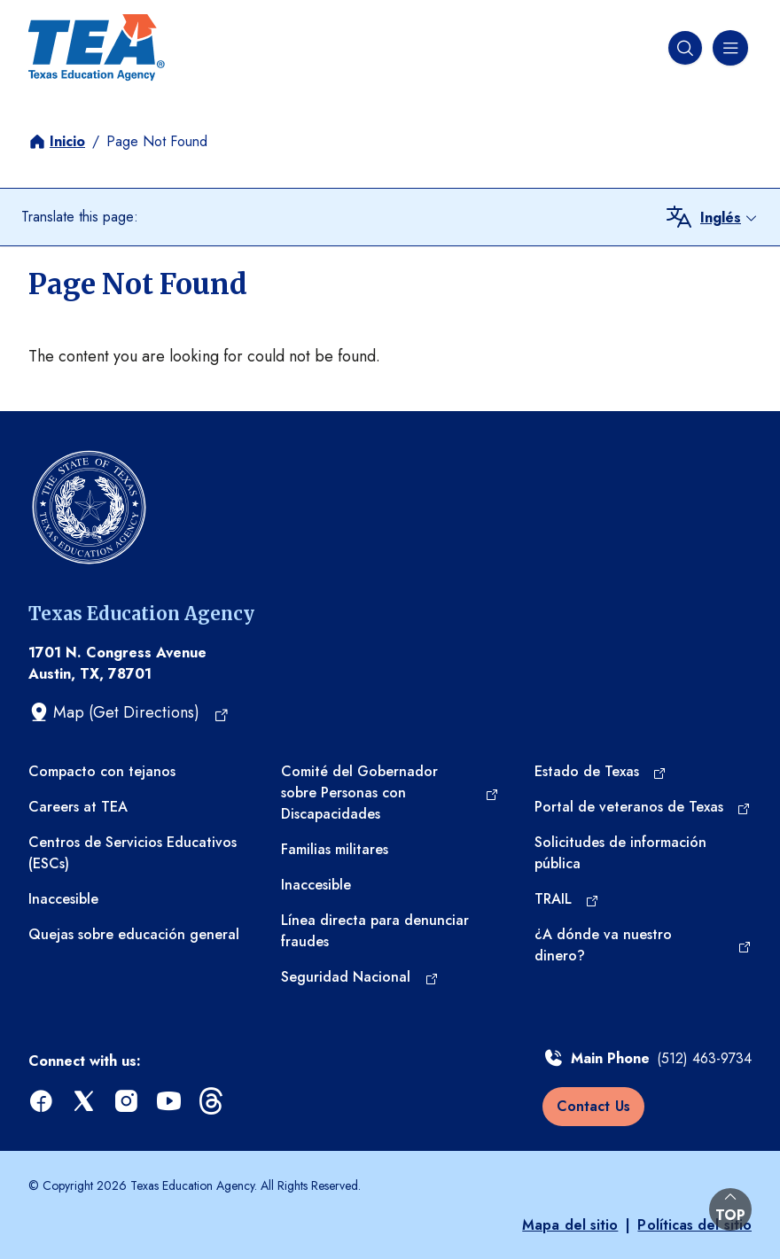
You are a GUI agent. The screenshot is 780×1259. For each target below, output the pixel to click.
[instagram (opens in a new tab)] (127, 1101)
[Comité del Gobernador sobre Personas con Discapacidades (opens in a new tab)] (389, 793)
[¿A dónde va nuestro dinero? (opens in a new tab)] (643, 945)
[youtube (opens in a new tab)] (170, 1101)
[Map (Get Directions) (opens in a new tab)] (129, 712)
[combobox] (729, 218)
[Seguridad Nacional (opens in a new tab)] (359, 977)
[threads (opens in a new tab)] (213, 1101)
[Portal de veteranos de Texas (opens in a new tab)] (642, 807)
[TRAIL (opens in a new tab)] (566, 899)
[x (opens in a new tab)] (85, 1101)
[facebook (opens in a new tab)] (42, 1101)
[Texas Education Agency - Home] (96, 48)
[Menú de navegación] (729, 48)
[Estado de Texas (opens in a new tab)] (600, 771)
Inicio (67, 141)
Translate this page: (79, 216)
